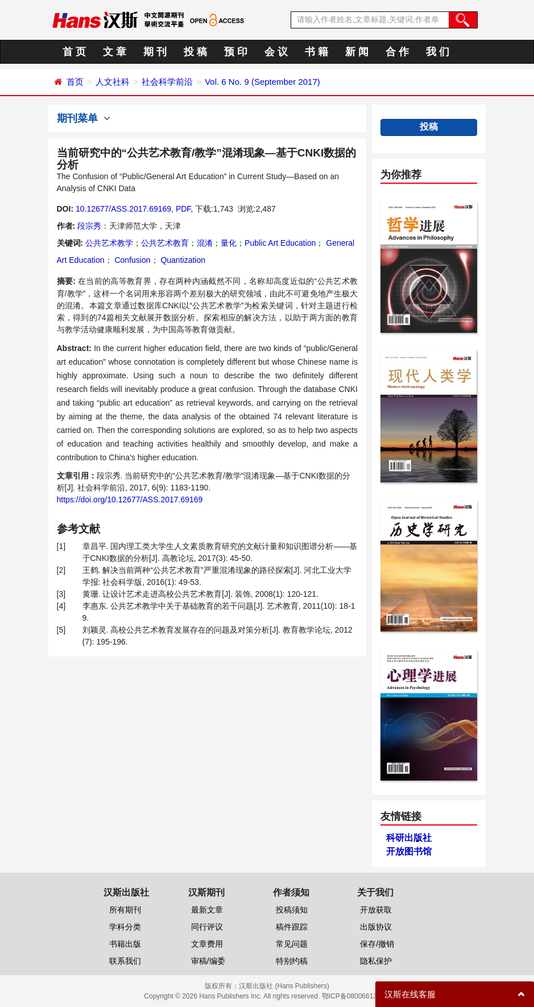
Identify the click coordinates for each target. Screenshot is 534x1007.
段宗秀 (89, 225)
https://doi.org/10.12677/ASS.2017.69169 (130, 499)
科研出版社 (409, 838)
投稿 (429, 126)
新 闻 (357, 51)
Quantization (182, 260)
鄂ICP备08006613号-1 (356, 996)
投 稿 (195, 51)
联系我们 (125, 960)
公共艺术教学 (109, 242)
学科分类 (125, 926)
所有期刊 (125, 909)
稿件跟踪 (292, 926)
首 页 (74, 51)
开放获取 (376, 909)
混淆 (205, 242)
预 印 (235, 51)
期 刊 (155, 51)
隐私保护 (376, 960)
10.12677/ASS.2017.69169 (123, 208)
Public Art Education (280, 242)
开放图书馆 (409, 851)
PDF (183, 208)
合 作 (397, 51)
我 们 (437, 51)
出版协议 (376, 926)
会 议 (276, 51)
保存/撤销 (377, 943)
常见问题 (292, 943)
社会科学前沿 (167, 81)
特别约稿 (292, 960)
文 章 (114, 51)
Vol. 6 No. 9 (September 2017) (262, 81)
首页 (75, 81)
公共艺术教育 (165, 242)
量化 (229, 242)
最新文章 (207, 909)
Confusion (132, 260)
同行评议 (207, 926)
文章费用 (207, 943)
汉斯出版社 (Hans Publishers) (284, 986)
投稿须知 (292, 909)
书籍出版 (125, 943)
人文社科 (113, 81)
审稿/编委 (208, 960)
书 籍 (316, 51)
